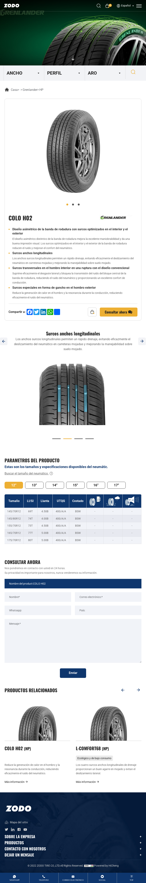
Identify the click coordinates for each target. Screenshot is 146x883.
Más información (16, 783)
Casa (14, 90)
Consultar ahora (119, 312)
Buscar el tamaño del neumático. (29, 473)
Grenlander (30, 90)
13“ (34, 485)
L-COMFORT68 (93, 749)
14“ (54, 485)
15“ (75, 485)
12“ (13, 485)
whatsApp (15, 880)
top (131, 880)
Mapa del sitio (16, 823)
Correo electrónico (73, 880)
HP (41, 90)
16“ (95, 485)
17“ (116, 485)
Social (102, 880)
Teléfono (44, 880)
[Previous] (122, 690)
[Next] (138, 690)
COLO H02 (18, 749)
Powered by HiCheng (106, 866)
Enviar (73, 673)
